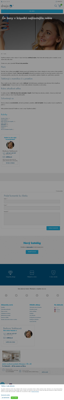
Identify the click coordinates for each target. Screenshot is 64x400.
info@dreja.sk (9, 157)
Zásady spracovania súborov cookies (9, 319)
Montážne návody (33, 309)
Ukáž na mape (45, 372)
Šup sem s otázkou (10, 163)
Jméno (5, 198)
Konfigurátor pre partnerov (35, 317)
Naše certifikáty (33, 311)
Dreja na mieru (4, 311)
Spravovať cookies (5, 395)
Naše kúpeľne (4, 120)
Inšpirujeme (4, 124)
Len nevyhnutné (5, 397)
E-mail (5, 205)
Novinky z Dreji (5, 118)
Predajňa (31, 313)
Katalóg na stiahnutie (34, 319)
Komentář (6, 211)
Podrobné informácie (35, 391)
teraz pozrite (30, 247)
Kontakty (3, 307)
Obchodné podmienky (6, 309)
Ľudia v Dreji (4, 123)
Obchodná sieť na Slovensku (36, 307)
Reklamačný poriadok (5, 315)
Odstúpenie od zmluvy (5, 313)
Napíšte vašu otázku (10, 342)
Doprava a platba (4, 317)
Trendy (3, 127)
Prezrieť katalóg (32, 251)
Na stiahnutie (32, 315)
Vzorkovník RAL (33, 321)
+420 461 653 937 (6, 1)
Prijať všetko (14, 397)
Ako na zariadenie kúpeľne (7, 129)
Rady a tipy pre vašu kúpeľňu (8, 121)
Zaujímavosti (4, 126)
